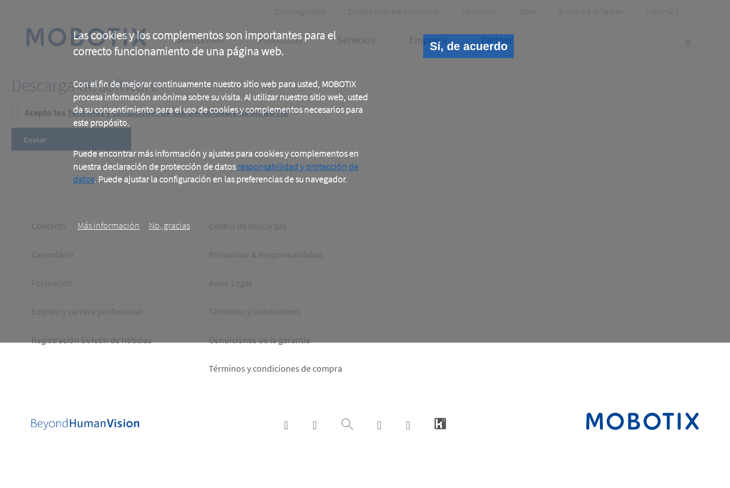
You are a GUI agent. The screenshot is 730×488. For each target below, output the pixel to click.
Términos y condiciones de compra (275, 368)
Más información (109, 225)
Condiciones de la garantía (259, 339)
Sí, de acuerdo (468, 46)
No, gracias (169, 225)
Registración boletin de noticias (91, 339)
